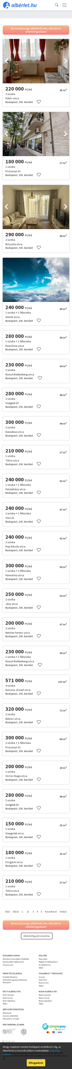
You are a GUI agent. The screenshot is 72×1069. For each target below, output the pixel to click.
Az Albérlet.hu (45, 965)
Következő (51, 911)
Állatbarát (7, 1013)
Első (7, 911)
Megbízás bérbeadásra (48, 962)
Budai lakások (45, 995)
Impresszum (8, 965)
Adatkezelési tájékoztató (13, 962)
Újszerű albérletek (10, 1016)
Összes (42, 977)
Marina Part (44, 983)
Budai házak (44, 998)
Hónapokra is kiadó (11, 1018)
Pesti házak (8, 998)
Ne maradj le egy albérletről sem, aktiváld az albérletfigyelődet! (36, 30)
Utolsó (63, 911)
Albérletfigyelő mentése (36, 936)
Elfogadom (36, 1063)
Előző (16, 911)
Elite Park (43, 980)
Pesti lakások (8, 995)
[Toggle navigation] (64, 5)
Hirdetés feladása (10, 977)
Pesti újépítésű (9, 1001)
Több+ (41, 968)
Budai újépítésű (45, 1001)
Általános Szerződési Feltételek (16, 959)
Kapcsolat (43, 959)
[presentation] (6, 61)
